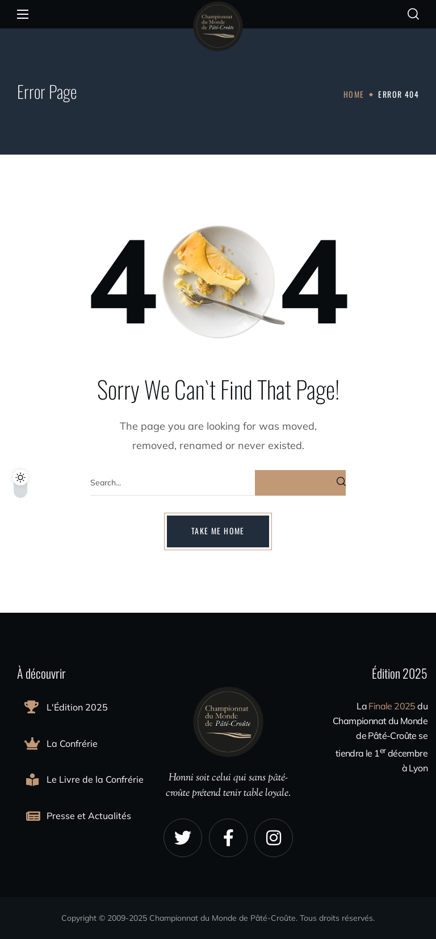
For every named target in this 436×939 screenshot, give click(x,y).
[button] (413, 14)
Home (353, 94)
